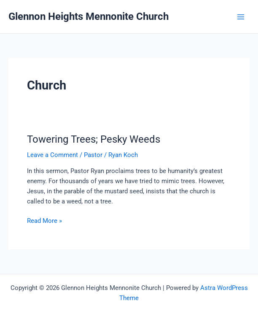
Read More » (44, 221)
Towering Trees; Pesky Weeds (93, 139)
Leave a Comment (52, 155)
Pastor (93, 155)
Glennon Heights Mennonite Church (88, 16)
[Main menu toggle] (241, 17)
